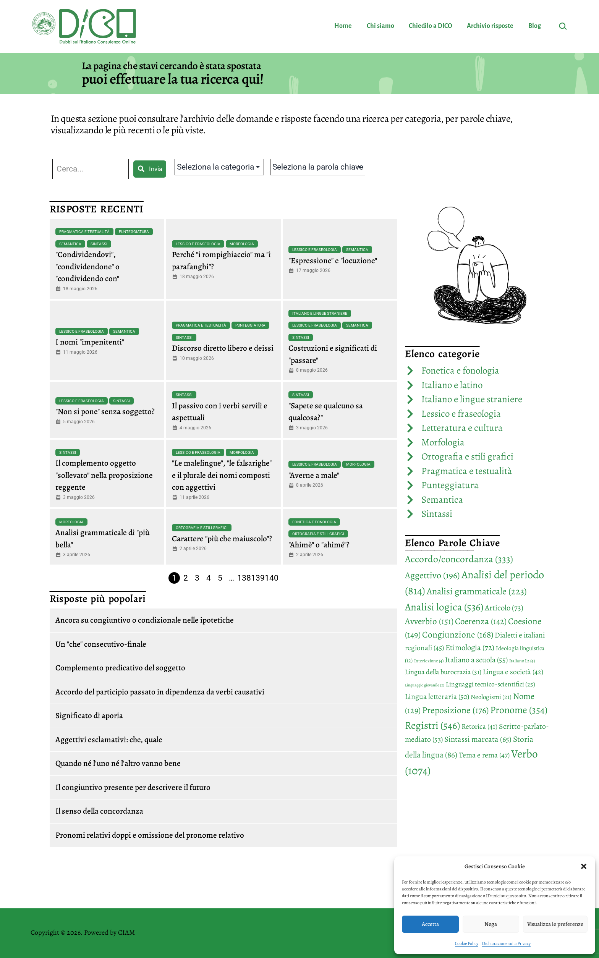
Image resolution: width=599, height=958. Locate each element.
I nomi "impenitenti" (89, 342)
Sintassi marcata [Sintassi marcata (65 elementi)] (478, 739)
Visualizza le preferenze (555, 924)
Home (343, 26)
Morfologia (242, 244)
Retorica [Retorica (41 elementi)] (479, 726)
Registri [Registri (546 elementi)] (432, 725)
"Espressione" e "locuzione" (332, 260)
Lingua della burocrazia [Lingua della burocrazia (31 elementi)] (443, 671)
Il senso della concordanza (99, 811)
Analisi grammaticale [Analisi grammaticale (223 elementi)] (477, 591)
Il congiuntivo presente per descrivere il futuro (132, 787)
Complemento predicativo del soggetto (120, 667)
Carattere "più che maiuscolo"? (222, 538)
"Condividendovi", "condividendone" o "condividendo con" (87, 266)
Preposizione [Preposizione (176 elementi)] (455, 710)
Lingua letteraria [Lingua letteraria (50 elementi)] (437, 696)
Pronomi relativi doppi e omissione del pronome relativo (149, 835)
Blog (534, 26)
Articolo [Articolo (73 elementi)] (504, 607)
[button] (584, 866)
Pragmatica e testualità (84, 232)
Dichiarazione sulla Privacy (506, 943)
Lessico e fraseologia (198, 244)
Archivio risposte (490, 26)
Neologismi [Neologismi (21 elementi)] (491, 697)
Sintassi (99, 244)
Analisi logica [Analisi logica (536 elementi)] (444, 607)
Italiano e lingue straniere (319, 313)
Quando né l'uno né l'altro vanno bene (118, 763)
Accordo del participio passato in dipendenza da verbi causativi (159, 691)
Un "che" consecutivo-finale (100, 644)
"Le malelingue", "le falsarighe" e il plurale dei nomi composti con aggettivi (222, 475)
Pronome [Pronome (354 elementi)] (518, 710)
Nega (490, 924)
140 (271, 578)
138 (244, 578)
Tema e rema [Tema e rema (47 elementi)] (484, 755)
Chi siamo (380, 26)
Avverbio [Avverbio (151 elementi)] (429, 621)
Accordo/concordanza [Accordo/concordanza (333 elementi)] (459, 559)
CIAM (126, 932)
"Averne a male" (313, 475)
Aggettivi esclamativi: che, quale (108, 739)
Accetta (430, 924)
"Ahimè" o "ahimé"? (319, 544)
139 (258, 578)
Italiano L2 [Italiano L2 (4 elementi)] (522, 661)
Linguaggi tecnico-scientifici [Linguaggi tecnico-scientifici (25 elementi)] (490, 684)
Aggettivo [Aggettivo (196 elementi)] (432, 575)
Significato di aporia (89, 715)
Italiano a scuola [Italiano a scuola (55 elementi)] (476, 660)
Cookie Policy (466, 943)
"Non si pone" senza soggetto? (105, 411)
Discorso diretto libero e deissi (223, 348)
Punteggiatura (134, 232)
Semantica (70, 244)
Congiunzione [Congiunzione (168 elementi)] (457, 634)
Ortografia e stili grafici (202, 528)
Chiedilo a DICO (430, 26)
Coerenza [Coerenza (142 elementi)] (481, 621)
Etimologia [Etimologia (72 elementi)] (469, 647)
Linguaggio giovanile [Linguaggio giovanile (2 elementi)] (424, 685)
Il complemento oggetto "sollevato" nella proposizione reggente (104, 475)
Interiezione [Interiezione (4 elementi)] (429, 661)
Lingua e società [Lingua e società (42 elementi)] (513, 672)
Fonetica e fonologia (314, 522)
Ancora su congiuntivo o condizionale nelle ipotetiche (144, 620)
